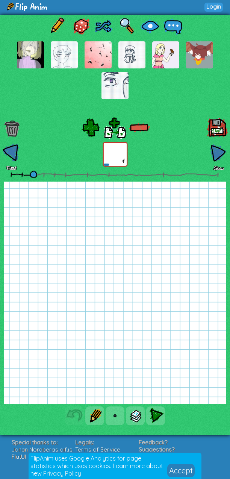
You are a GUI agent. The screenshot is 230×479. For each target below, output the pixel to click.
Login (213, 6)
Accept (181, 470)
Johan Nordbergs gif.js (42, 449)
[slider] (33, 174)
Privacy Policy (62, 473)
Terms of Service (97, 449)
